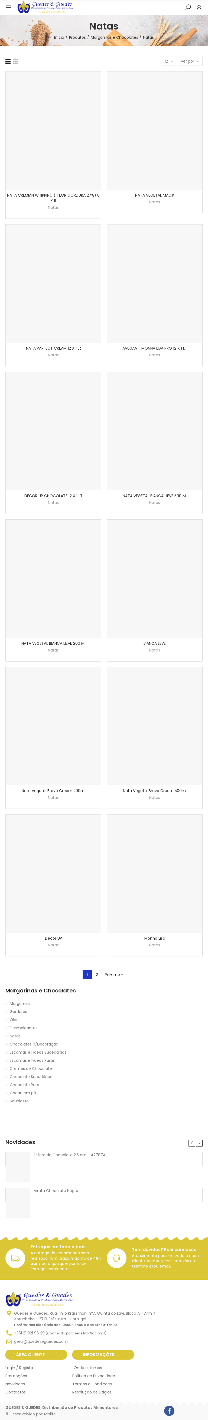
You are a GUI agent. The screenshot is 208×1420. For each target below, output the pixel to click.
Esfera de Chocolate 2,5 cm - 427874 (70, 1155)
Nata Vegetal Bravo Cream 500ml (155, 790)
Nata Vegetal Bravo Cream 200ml (53, 790)
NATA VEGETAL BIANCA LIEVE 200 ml (53, 643)
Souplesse (19, 1101)
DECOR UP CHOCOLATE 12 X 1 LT (53, 496)
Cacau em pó (23, 1093)
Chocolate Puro (24, 1084)
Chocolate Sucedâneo (31, 1076)
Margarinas (20, 1003)
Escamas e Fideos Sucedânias (38, 1052)
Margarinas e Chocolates (40, 990)
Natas (53, 207)
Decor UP (53, 938)
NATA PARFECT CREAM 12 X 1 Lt (53, 348)
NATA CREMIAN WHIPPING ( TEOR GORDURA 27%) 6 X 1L (53, 198)
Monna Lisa (154, 938)
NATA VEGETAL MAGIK (154, 195)
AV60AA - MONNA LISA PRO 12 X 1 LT (154, 348)
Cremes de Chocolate (31, 1068)
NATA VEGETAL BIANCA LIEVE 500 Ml (155, 496)
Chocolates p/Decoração (34, 1044)
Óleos (15, 1019)
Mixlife (50, 1414)
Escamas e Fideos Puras (32, 1060)
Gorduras (18, 1011)
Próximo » (114, 974)
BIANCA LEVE (155, 643)
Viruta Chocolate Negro (56, 1190)
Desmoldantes (23, 1028)
